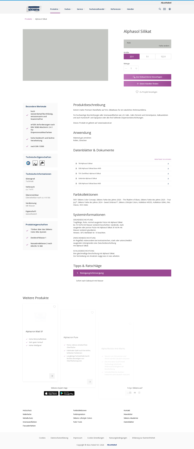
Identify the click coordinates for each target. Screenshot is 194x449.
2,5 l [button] (131, 56)
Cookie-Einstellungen (95, 438)
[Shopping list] (164, 9)
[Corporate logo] (166, 2)
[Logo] (33, 9)
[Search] (159, 9)
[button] (169, 9)
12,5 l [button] (163, 56)
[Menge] (131, 68)
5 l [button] (147, 56)
